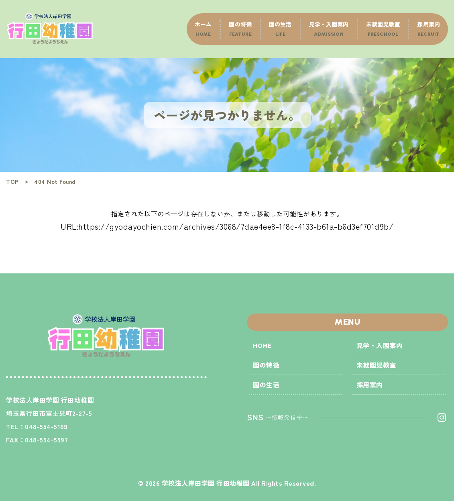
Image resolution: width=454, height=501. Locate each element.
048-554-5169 (46, 426)
